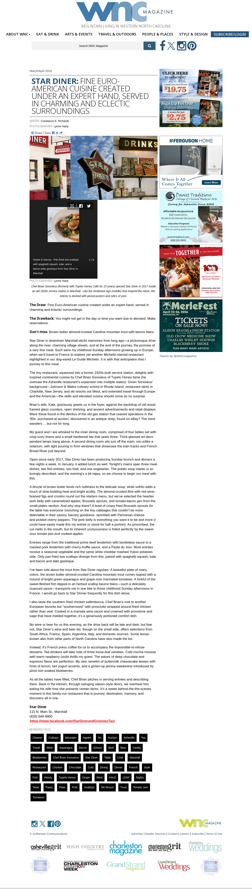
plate (62, 787)
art (99, 737)
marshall (135, 757)
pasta (49, 787)
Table (107, 757)
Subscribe (198, 833)
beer (123, 747)
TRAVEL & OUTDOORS (117, 34)
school (97, 747)
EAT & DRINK (47, 34)
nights (140, 777)
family (137, 747)
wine (49, 747)
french (133, 767)
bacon (83, 747)
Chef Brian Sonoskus (66, 757)
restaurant (39, 767)
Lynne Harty (61, 126)
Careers (184, 833)
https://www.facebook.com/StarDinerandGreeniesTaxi (72, 721)
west (99, 777)
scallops (89, 787)
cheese (37, 737)
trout (123, 787)
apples (87, 737)
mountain (71, 737)
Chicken (57, 767)
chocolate (75, 767)
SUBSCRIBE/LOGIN (230, 34)
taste (35, 787)
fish (35, 777)
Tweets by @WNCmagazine (177, 356)
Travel (36, 747)
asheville (129, 737)
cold (91, 767)
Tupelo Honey (67, 777)
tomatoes (38, 797)
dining (104, 767)
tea (143, 737)
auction (112, 737)
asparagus (65, 747)
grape (86, 777)
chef (120, 757)
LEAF (126, 777)
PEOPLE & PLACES (157, 34)
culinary (53, 737)
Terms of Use (214, 833)
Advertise (137, 833)
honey (48, 777)
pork (75, 787)
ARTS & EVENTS (78, 34)
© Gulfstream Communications (48, 833)
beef (111, 747)
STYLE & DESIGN (193, 34)
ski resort (107, 787)
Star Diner (91, 757)
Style (147, 767)
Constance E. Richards (55, 121)
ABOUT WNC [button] (18, 34)
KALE (112, 777)
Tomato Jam (140, 787)
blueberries (39, 757)
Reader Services (155, 833)
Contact (172, 833)
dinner (118, 767)
